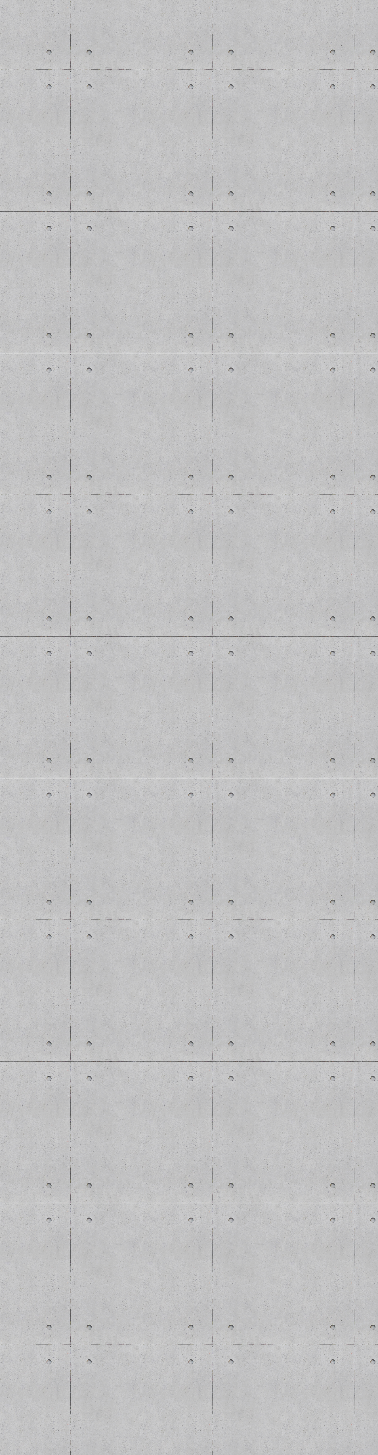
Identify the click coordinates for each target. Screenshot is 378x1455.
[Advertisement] (108, 909)
